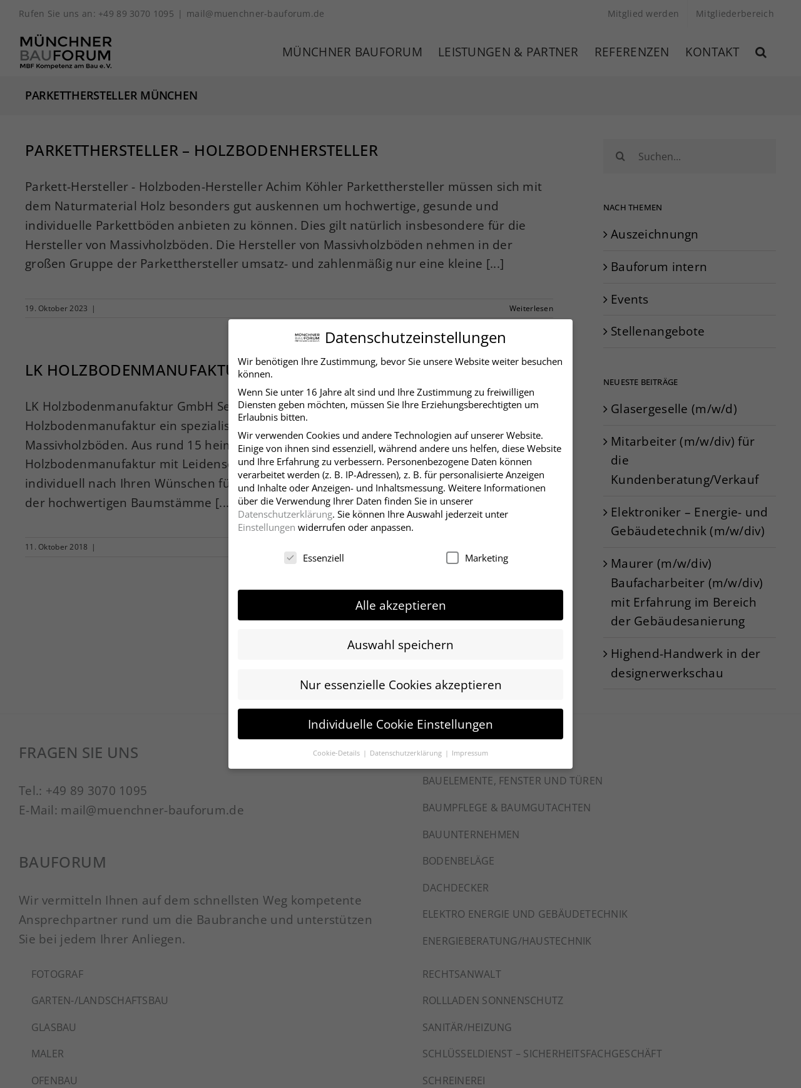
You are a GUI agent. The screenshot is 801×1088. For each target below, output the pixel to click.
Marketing (477, 555)
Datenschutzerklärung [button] (407, 750)
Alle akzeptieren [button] (400, 602)
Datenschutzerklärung (285, 511)
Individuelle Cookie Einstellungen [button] (400, 721)
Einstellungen (266, 524)
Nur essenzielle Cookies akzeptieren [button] (401, 682)
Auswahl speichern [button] (400, 642)
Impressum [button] (470, 750)
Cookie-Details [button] (337, 750)
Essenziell (314, 555)
